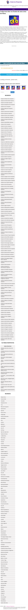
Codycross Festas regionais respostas (7, 244)
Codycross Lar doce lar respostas (7, 167)
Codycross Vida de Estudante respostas (6, 203)
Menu (14, 9)
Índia (2, 540)
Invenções (3, 400)
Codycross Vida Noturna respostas (7, 298)
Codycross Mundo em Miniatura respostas (7, 174)
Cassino (2, 422)
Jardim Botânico (4, 534)
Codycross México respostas (6, 250)
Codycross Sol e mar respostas (6, 331)
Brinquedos (3, 573)
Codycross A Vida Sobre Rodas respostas (6, 304)
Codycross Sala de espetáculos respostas (6, 162)
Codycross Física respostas (6, 314)
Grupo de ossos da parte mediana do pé (7, 364)
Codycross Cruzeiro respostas (6, 169)
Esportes (2, 410)
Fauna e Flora (3, 412)
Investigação (3, 599)
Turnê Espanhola (4, 478)
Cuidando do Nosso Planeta (6, 548)
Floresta (2, 589)
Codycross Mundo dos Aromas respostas (6, 262)
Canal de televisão (4, 455)
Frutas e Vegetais (4, 581)
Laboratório (3, 426)
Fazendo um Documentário (6, 542)
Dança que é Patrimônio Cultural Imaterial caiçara (7, 373)
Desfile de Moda (4, 447)
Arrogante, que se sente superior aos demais (7, 387)
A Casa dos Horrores (4, 503)
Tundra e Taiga (3, 560)
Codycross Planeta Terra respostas (7, 98)
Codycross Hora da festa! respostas (7, 332)
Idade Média (3, 418)
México (2, 529)
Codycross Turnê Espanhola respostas (6, 192)
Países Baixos (3, 600)
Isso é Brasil (3, 470)
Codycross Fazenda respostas (6, 147)
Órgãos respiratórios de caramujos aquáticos (7, 367)
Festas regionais (4, 523)
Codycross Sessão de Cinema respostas (6, 139)
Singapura (3, 593)
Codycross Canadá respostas (6, 240)
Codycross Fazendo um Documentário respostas (5, 267)
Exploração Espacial (4, 484)
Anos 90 (2, 505)
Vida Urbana (3, 556)
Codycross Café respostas (5, 246)
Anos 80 (2, 472)
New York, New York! (4, 432)
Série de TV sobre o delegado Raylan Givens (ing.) (7, 379)
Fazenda (2, 441)
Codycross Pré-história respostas (7, 239)
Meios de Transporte (4, 406)
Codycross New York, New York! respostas (6, 136)
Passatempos (3, 532)
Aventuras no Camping (5, 476)
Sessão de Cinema (4, 434)
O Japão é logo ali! (4, 451)
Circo (2, 404)
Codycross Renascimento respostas (7, 252)
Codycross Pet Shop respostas (6, 134)
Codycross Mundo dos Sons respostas (8, 248)
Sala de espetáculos (4, 453)
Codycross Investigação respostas (7, 334)
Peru (2, 577)
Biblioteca (2, 424)
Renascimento (3, 531)
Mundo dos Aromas (4, 538)
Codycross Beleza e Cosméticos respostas (6, 301)
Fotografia (3, 591)
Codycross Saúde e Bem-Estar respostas (6, 339)
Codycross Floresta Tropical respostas (8, 235)
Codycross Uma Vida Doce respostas (7, 220)
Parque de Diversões (4, 416)
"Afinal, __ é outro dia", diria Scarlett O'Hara (7, 361)
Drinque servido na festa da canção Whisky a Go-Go (7, 370)
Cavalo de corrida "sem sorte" (6, 384)
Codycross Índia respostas (5, 264)
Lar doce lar (3, 457)
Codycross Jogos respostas (6, 205)
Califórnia (2, 507)
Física (2, 579)
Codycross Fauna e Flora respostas (7, 115)
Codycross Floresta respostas (6, 325)
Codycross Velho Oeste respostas (7, 143)
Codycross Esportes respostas (6, 113)
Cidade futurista (4, 492)
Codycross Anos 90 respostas (6, 225)
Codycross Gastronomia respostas (7, 111)
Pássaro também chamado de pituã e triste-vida (8, 390)
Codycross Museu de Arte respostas (7, 178)
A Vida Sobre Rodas (4, 569)
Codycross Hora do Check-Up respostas (6, 293)
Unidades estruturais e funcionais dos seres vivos (8, 352)
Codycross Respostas (14, 2)
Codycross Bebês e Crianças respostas (6, 288)
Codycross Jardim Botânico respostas (7, 256)
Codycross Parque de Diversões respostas (6, 120)
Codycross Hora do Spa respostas (7, 186)
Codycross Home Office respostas (7, 237)
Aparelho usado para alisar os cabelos (6, 382)
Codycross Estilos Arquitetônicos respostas (7, 229)
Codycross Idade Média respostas (7, 122)
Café (1, 525)
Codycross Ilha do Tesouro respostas (7, 213)
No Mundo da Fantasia (5, 480)
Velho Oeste (3, 437)
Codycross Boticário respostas (6, 323)
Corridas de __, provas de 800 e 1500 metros (7, 376)
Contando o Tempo (4, 498)
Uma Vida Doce (3, 501)
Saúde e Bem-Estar (7, 346)
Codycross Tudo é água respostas (7, 242)
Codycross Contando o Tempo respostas (6, 216)
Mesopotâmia (3, 490)
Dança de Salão (3, 583)
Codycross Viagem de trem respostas (7, 176)
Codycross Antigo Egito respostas (7, 117)
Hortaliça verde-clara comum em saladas (7, 349)
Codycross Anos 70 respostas (6, 132)
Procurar (12, 92)
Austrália (2, 494)
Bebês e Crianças (4, 558)
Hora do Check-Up (4, 562)
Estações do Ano (4, 402)
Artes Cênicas (3, 482)
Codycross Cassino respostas (6, 126)
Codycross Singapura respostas (6, 329)
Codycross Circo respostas (5, 106)
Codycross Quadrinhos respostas (7, 218)
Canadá (2, 519)
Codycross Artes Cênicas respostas (7, 197)
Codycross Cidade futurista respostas (7, 209)
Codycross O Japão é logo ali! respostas (6, 159)
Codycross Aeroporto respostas (6, 145)
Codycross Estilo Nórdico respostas (7, 321)
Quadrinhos (3, 499)
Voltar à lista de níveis (14, 74)
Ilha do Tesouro (4, 496)
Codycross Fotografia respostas (6, 327)
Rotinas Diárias (3, 575)
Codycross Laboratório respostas (7, 130)
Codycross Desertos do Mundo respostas (6, 281)
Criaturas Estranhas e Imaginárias (7, 550)
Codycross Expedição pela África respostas (7, 272)
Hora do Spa (3, 474)
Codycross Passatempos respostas (7, 254)
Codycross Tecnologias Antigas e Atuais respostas (7, 259)
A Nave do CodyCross (5, 511)
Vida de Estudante (4, 486)
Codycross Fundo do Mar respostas (7, 100)
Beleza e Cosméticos (4, 567)
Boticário (2, 587)
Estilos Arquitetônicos (5, 509)
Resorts (2, 449)
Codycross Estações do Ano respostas (8, 104)
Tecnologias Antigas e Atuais (6, 536)
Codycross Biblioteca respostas (6, 128)
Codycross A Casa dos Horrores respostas (6, 223)
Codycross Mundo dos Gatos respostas (6, 296)
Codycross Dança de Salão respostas (7, 319)
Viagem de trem (4, 465)
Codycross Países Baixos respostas (7, 336)
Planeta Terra (3, 397)
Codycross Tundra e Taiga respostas (7, 290)
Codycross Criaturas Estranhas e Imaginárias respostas (7, 278)
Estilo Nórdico (3, 585)
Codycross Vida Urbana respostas (7, 285)
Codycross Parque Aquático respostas (8, 180)
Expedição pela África (5, 546)
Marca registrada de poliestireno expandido (7, 355)
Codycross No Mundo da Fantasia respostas (7, 195)
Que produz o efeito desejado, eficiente (6, 358)
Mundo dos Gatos (4, 564)
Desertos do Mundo (4, 552)
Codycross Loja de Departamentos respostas (7, 152)
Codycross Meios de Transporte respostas (6, 109)
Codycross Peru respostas (5, 312)
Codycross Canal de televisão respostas (6, 165)
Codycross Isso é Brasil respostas (7, 182)
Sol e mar (2, 595)
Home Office (3, 515)
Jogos (2, 488)
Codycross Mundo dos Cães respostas (8, 283)
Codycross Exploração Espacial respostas (6, 200)
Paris (2, 420)
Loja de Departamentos (5, 445)
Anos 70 (2, 428)
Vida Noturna (3, 565)
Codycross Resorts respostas (6, 156)
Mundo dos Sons (4, 527)
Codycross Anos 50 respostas (6, 306)
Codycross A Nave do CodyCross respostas (7, 233)
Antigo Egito (3, 414)
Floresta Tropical (4, 513)
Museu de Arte (3, 466)
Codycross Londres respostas (6, 149)
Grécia (2, 461)
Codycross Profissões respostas (6, 269)
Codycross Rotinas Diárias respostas (7, 310)
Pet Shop (2, 430)
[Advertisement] (14, 54)
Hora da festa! (3, 597)
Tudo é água (3, 521)
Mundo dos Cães (4, 554)
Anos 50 (2, 571)
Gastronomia (3, 408)
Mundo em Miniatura (5, 463)
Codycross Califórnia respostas (6, 227)
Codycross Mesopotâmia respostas (7, 207)
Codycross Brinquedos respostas (7, 308)
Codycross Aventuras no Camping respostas (7, 189)
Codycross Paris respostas (5, 124)
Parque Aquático (4, 468)
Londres (2, 443)
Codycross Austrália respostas (6, 211)
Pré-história (3, 517)
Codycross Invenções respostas (6, 102)
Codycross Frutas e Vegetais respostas (6, 317)
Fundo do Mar (3, 399)
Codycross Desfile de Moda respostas (8, 154)
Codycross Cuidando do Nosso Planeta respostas (6, 275)
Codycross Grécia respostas (6, 171)
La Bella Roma (3, 435)
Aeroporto (3, 439)
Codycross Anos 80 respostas (6, 184)
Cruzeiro (2, 459)
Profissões (3, 544)
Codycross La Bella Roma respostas (7, 142)
